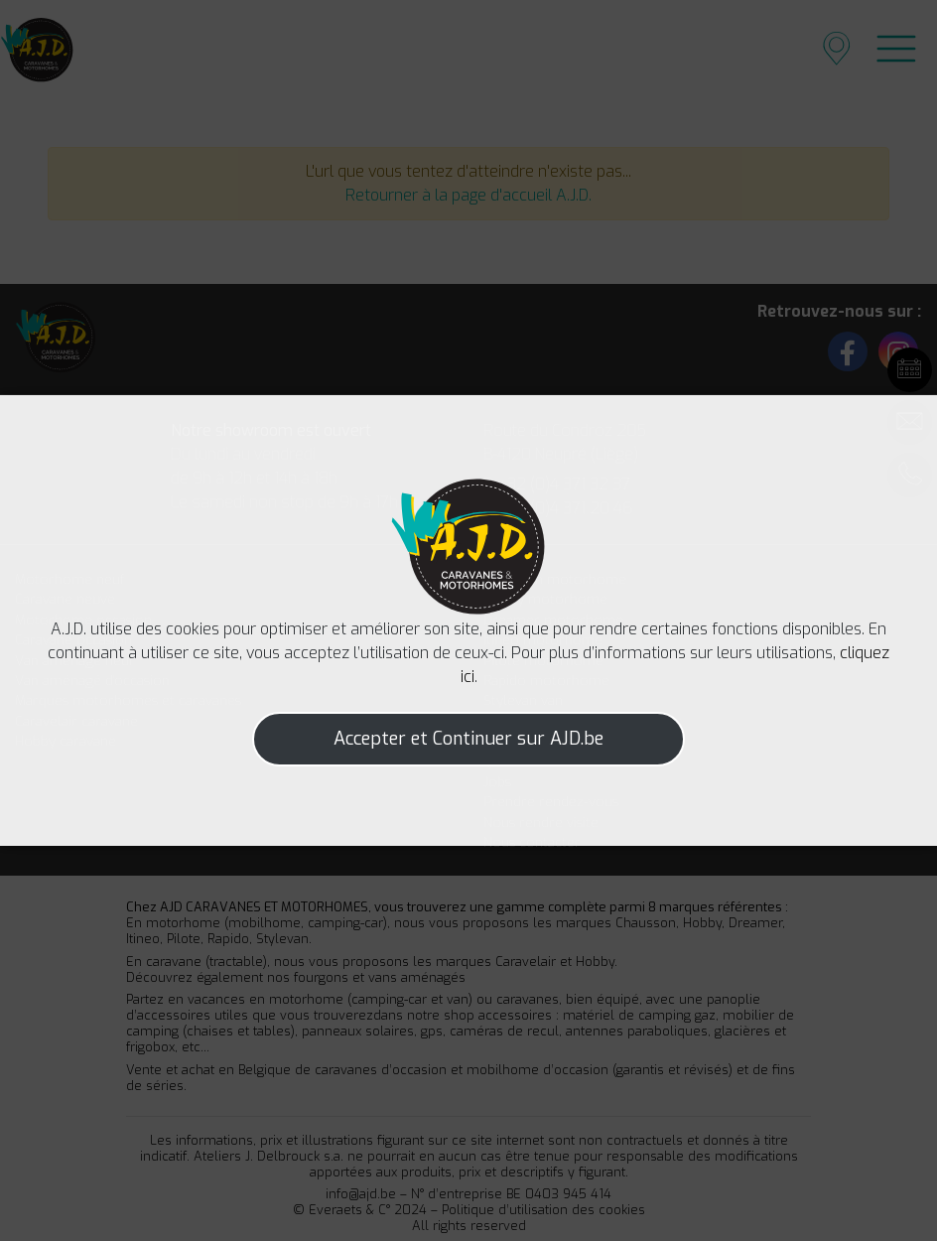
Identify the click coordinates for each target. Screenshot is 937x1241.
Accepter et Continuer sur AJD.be (468, 739)
